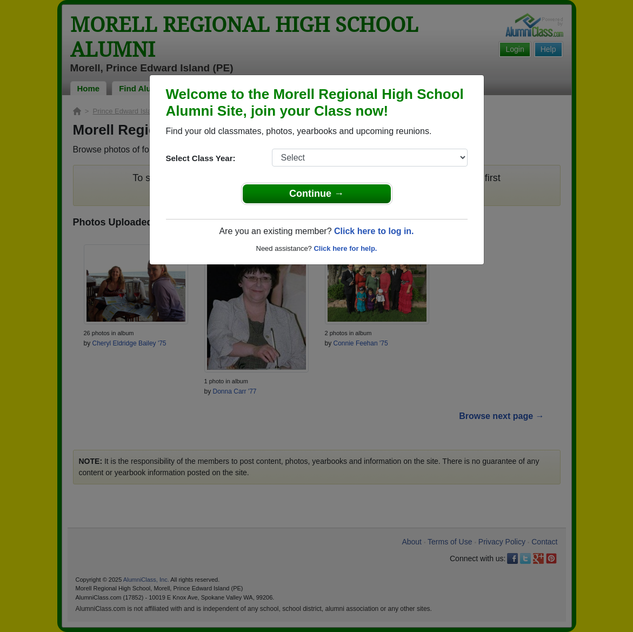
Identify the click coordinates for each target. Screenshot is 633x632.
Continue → (316, 193)
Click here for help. (345, 248)
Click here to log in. (374, 231)
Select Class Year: (201, 158)
